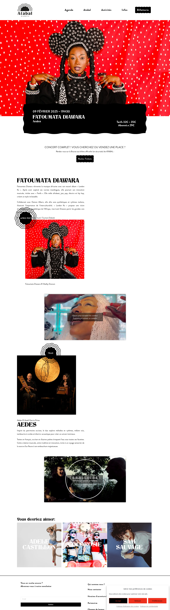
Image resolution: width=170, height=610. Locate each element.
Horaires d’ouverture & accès (100, 596)
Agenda (69, 10)
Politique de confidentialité (149, 606)
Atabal (87, 10)
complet (126, 114)
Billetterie (143, 10)
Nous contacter (94, 589)
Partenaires (93, 603)
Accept (118, 601)
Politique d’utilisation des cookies (128, 606)
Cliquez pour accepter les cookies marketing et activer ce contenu (85, 316)
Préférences (157, 601)
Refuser (137, 601)
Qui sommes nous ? (96, 584)
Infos (125, 10)
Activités (106, 10)
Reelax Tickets (85, 158)
